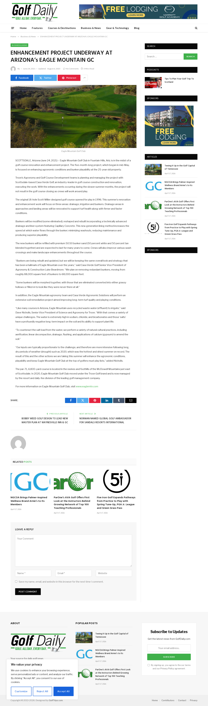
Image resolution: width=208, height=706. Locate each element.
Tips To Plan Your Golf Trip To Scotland (179, 80)
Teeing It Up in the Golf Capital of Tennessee (180, 167)
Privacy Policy (167, 668)
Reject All (42, 691)
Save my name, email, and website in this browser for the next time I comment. (61, 581)
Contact (182, 700)
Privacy (193, 700)
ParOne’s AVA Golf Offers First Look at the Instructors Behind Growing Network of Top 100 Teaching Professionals (72, 503)
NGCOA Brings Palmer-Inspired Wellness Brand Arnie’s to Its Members (29, 501)
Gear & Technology (117, 27)
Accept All (63, 691)
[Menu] (12, 28)
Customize (21, 691)
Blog (136, 27)
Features (37, 27)
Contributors (168, 700)
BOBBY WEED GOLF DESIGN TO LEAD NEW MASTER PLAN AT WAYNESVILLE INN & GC (45, 420)
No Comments (71, 68)
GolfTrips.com (56, 700)
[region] (42, 679)
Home (23, 27)
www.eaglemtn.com (87, 386)
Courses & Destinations (62, 27)
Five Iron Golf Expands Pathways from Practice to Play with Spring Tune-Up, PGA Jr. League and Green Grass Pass (116, 503)
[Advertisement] (169, 277)
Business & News (91, 27)
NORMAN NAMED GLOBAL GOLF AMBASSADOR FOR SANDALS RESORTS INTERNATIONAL (105, 420)
